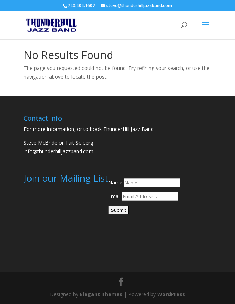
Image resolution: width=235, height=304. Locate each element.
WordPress (171, 294)
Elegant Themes (101, 294)
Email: (115, 196)
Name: (116, 182)
